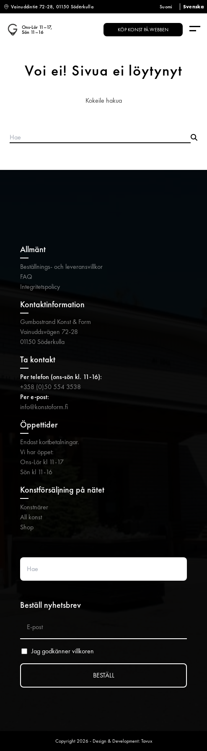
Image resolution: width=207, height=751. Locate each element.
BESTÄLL (103, 675)
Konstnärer (34, 507)
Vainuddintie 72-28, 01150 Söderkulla (52, 6)
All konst (31, 517)
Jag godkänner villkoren (62, 651)
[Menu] (194, 29)
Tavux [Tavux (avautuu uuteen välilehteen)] (146, 741)
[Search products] (100, 137)
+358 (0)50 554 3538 (50, 386)
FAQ (26, 276)
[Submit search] (194, 137)
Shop (27, 527)
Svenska (193, 6)
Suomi (166, 6)
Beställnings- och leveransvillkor (61, 266)
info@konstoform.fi (44, 406)
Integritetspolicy (40, 286)
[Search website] (103, 569)
